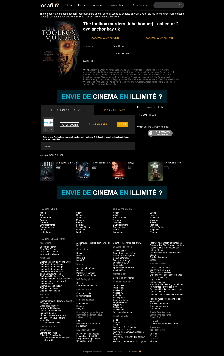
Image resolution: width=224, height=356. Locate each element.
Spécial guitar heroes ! (123, 267)
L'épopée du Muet (48, 313)
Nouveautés (115, 5)
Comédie (44, 222)
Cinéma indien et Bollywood (53, 281)
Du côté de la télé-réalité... (88, 334)
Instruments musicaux (86, 285)
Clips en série (119, 251)
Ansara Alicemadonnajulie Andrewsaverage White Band (126, 71)
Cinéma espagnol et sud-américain (56, 278)
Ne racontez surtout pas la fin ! (164, 287)
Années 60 (118, 290)
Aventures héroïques (86, 268)
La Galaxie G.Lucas (85, 317)
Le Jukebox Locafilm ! (123, 247)
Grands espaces (157, 282)
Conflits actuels (120, 300)
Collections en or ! (48, 326)
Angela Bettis (150, 82)
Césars (116, 325)
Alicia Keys (127, 70)
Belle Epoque (119, 297)
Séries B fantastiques (86, 275)
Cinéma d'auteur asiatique (52, 266)
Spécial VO (155, 327)
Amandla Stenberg (142, 70)
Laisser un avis (147, 115)
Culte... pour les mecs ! (160, 267)
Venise (153, 260)
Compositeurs (83, 249)
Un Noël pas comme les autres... (165, 323)
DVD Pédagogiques (85, 279)
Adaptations (45, 243)
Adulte (43, 215)
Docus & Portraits (121, 258)
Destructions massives (160, 272)
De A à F (80, 253)
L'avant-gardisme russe (50, 310)
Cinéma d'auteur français (51, 271)
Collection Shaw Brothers (51, 335)
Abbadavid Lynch (97, 70)
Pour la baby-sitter (158, 291)
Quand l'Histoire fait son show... (128, 243)
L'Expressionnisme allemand (53, 315)
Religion (80, 308)
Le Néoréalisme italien (50, 322)
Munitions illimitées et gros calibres (166, 284)
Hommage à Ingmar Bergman (90, 312)
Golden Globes (156, 250)
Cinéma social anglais (50, 291)
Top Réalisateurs (157, 330)
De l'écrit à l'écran (48, 247)
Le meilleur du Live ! (122, 263)
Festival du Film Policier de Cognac (129, 341)
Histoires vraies (83, 296)
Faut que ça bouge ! (122, 260)
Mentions (109, 352)
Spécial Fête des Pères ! (161, 315)
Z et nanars (155, 308)
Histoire (80, 306)
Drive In (79, 264)
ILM (78, 321)
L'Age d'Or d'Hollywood (50, 308)
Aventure (44, 220)
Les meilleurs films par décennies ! (166, 252)
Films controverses (85, 300)
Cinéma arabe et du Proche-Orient (55, 262)
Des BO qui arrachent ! (123, 278)
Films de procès (83, 293)
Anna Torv (156, 70)
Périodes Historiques (123, 281)
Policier (79, 222)
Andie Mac (121, 82)
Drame (43, 229)
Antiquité (117, 295)
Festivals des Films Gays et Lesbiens (167, 245)
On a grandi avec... (85, 341)
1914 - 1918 (118, 285)
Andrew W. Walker (135, 82)
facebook (139, 351)
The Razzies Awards (159, 257)
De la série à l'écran (49, 251)
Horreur (46, 146)
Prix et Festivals (120, 316)
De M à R (80, 258)
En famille (154, 321)
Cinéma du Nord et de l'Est (52, 276)
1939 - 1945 (118, 288)
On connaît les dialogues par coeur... (167, 289)
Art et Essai (45, 258)
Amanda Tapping (112, 79)
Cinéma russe (46, 283)
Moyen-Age (118, 305)
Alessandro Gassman (141, 77)
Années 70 (118, 293)
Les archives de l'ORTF (87, 336)
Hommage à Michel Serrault (89, 315)
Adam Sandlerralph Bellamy (141, 72)
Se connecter (141, 5)
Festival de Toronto (122, 329)
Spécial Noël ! (156, 317)
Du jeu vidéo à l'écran (49, 254)
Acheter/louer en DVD (159, 38)
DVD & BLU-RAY (114, 110)
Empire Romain (120, 302)
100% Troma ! (46, 330)
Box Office (44, 294)
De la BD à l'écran (48, 249)
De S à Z (80, 260)
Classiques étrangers (49, 306)
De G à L (80, 255)
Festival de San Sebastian (125, 327)
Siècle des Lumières (122, 312)
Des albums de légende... (125, 255)
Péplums (80, 270)
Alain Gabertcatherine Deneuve (115, 77)
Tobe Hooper (119, 46)
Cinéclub (44, 297)
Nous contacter (121, 352)
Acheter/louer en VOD (105, 38)
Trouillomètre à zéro (159, 306)
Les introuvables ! (48, 340)
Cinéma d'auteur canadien (52, 269)
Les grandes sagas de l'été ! (89, 338)
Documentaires (47, 227)
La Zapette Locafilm (85, 330)
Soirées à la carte (158, 263)
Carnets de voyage (48, 333)
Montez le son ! (120, 274)
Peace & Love (119, 265)
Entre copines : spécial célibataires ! (166, 275)
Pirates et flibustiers (85, 273)
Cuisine (79, 283)
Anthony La (111, 84)
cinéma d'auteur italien (50, 274)
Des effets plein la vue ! (160, 270)
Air (98, 77)
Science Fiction (83, 227)
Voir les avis (122, 53)
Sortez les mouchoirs (160, 303)
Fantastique (45, 232)
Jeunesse (96, 5)
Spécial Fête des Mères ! (161, 312)
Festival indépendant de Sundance (166, 243)
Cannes (116, 322)
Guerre (79, 213)
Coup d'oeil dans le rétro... (125, 253)
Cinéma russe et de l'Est (51, 286)
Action (43, 213)
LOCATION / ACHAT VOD (67, 110)
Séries (81, 5)
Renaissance (119, 309)
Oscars (153, 255)
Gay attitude (155, 279)
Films (68, 5)
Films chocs (82, 303)
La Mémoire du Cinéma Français (55, 337)
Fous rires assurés (158, 277)
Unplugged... (119, 270)
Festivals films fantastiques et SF (165, 248)
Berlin (115, 320)
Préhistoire (118, 307)
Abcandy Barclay (113, 70)
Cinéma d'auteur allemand (52, 264)
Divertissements (47, 225)
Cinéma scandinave (49, 288)
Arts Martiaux (46, 217)
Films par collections (52, 239)
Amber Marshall (128, 79)
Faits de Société (83, 289)
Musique (80, 220)
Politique (80, 225)
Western (80, 232)
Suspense (80, 229)
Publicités (133, 352)
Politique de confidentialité (93, 352)
